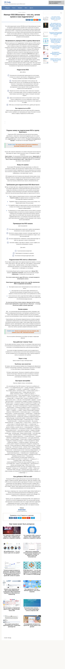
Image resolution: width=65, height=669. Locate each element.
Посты (13, 7)
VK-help (7, 2)
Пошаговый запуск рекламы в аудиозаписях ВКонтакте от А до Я (55, 33)
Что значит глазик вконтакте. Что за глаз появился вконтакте (56, 18)
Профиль (20, 7)
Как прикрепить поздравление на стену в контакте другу (55, 53)
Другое (31, 7)
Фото (26, 7)
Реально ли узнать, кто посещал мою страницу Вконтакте (55, 60)
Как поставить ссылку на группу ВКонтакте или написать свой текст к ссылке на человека (55, 40)
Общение (7, 7)
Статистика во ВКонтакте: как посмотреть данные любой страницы (56, 47)
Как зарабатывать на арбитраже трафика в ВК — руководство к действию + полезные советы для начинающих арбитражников (56, 26)
